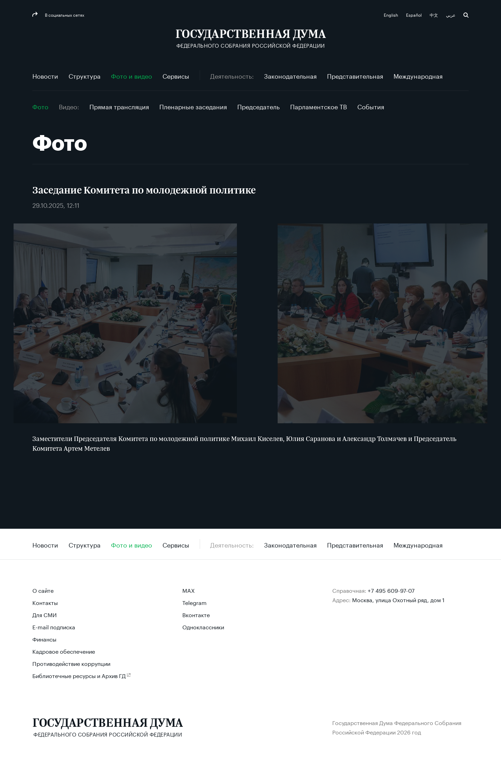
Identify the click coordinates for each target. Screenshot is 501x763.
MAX (188, 589)
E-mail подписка (53, 626)
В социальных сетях (64, 14)
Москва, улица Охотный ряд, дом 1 (398, 599)
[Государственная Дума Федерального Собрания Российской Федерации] (250, 38)
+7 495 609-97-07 (391, 589)
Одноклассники (203, 626)
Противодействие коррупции (71, 663)
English (391, 14)
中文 (434, 14)
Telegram (194, 602)
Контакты (45, 602)
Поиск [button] (466, 15)
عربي (451, 14)
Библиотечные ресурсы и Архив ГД (79, 675)
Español (414, 14)
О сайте (43, 589)
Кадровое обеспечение (63, 650)
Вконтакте (196, 614)
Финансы (44, 638)
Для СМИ (44, 614)
